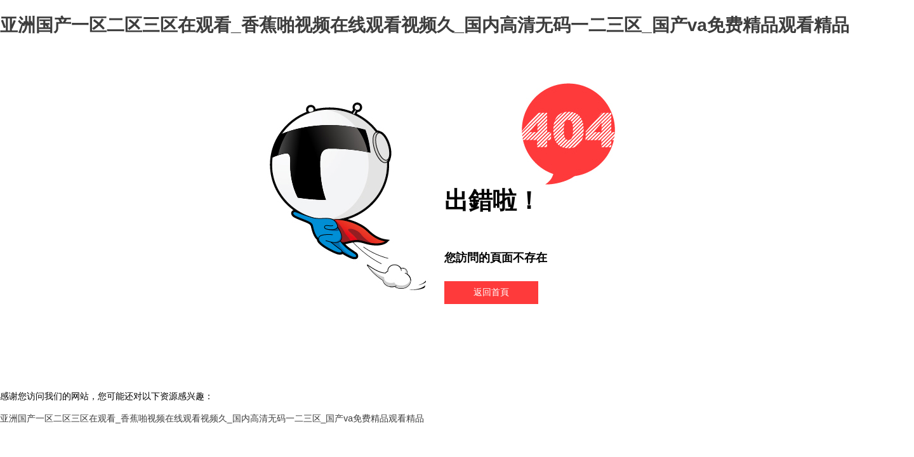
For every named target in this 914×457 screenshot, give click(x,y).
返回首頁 (491, 292)
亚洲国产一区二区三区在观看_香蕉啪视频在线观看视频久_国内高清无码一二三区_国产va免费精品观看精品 (424, 25)
